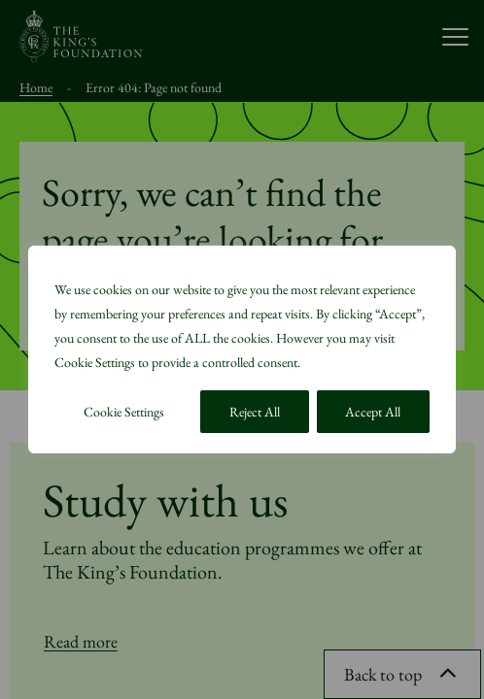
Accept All (372, 411)
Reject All (254, 411)
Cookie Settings (124, 411)
